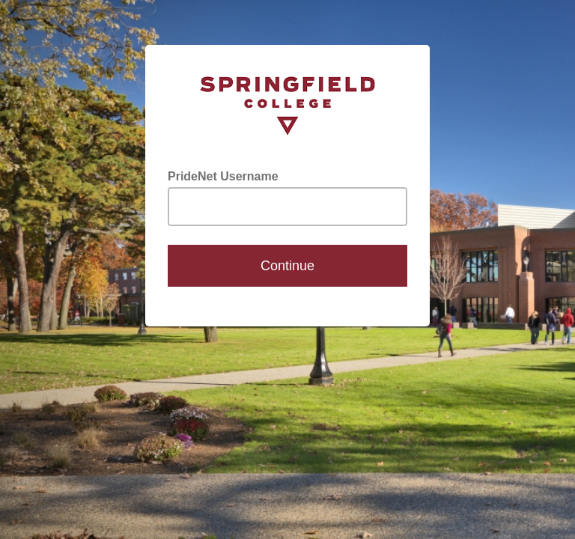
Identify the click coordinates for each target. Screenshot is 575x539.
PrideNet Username (223, 176)
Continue (287, 265)
